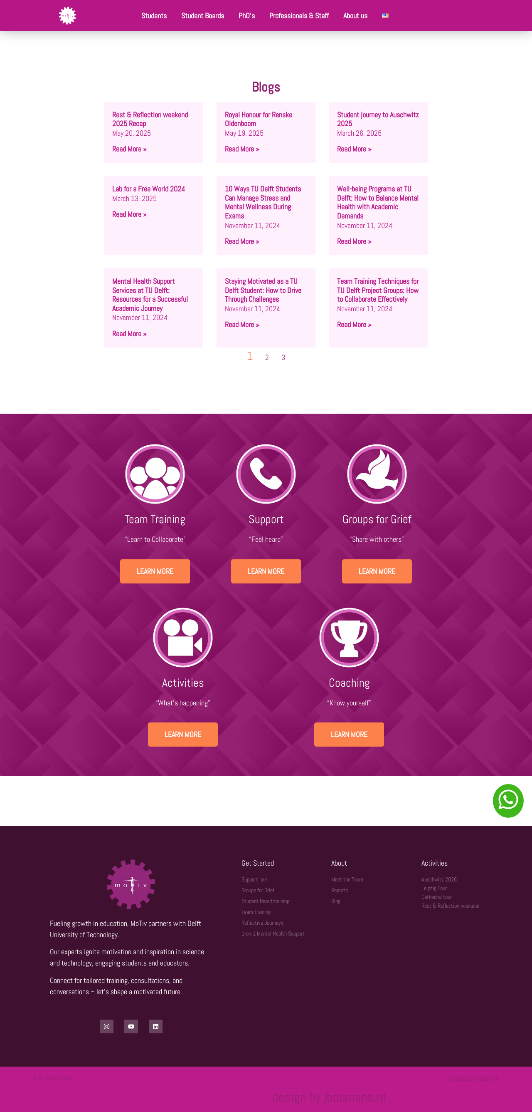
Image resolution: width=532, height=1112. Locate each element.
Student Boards (202, 15)
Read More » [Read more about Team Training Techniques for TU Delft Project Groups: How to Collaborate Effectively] (354, 324)
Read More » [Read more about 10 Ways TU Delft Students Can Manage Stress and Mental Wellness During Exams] (242, 241)
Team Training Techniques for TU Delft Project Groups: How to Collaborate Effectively (378, 290)
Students (154, 15)
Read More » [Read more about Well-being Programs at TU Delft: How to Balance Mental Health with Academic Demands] (354, 241)
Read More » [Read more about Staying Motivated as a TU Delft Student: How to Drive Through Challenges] (242, 324)
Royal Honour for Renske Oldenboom (258, 119)
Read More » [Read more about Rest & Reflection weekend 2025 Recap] (129, 149)
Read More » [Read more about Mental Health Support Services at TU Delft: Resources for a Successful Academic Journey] (129, 333)
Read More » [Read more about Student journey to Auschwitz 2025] (354, 149)
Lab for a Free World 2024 (148, 189)
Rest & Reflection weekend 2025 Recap (150, 119)
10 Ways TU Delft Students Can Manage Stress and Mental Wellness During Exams (263, 202)
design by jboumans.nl (329, 1097)
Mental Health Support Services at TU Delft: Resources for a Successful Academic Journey (150, 294)
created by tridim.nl (474, 1078)
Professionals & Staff (299, 15)
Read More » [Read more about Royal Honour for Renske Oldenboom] (242, 149)
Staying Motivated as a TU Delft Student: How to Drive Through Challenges (263, 290)
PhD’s (247, 15)
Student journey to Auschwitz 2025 (378, 119)
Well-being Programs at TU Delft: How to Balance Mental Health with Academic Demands (378, 202)
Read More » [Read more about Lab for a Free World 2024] (129, 214)
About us (355, 15)
